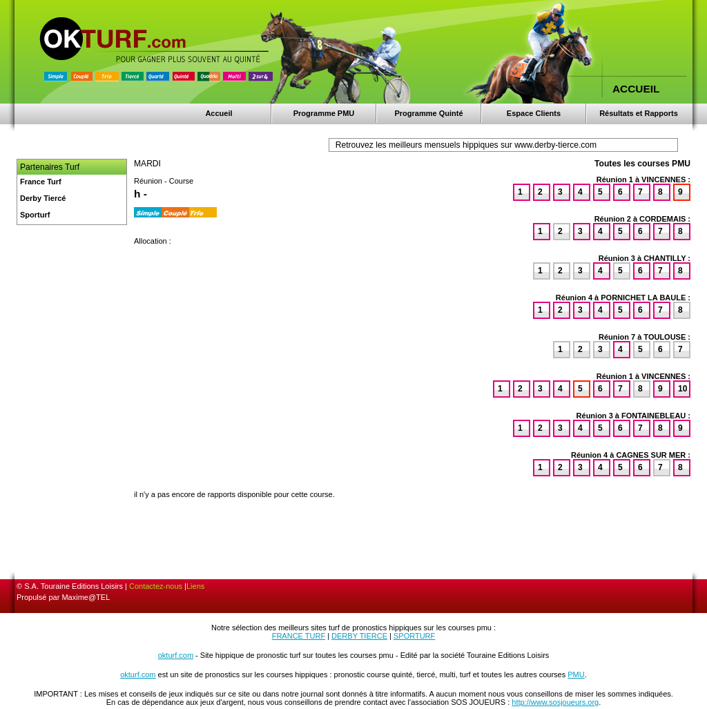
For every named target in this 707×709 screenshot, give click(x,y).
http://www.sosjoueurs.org (555, 702)
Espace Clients (534, 113)
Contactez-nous (155, 586)
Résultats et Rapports (638, 113)
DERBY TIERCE (359, 636)
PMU (576, 674)
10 (682, 389)
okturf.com (175, 655)
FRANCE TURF (298, 636)
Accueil (218, 113)
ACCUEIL (635, 89)
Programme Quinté (428, 113)
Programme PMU (324, 113)
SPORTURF (414, 636)
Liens (195, 586)
